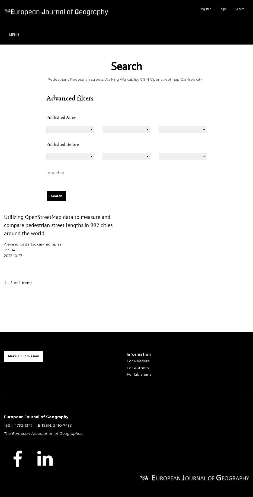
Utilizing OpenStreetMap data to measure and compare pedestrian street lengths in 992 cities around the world (58, 225)
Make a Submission (23, 356)
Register (205, 9)
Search (240, 9)
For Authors (138, 368)
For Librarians (139, 374)
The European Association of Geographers (44, 433)
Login (223, 9)
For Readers (138, 361)
